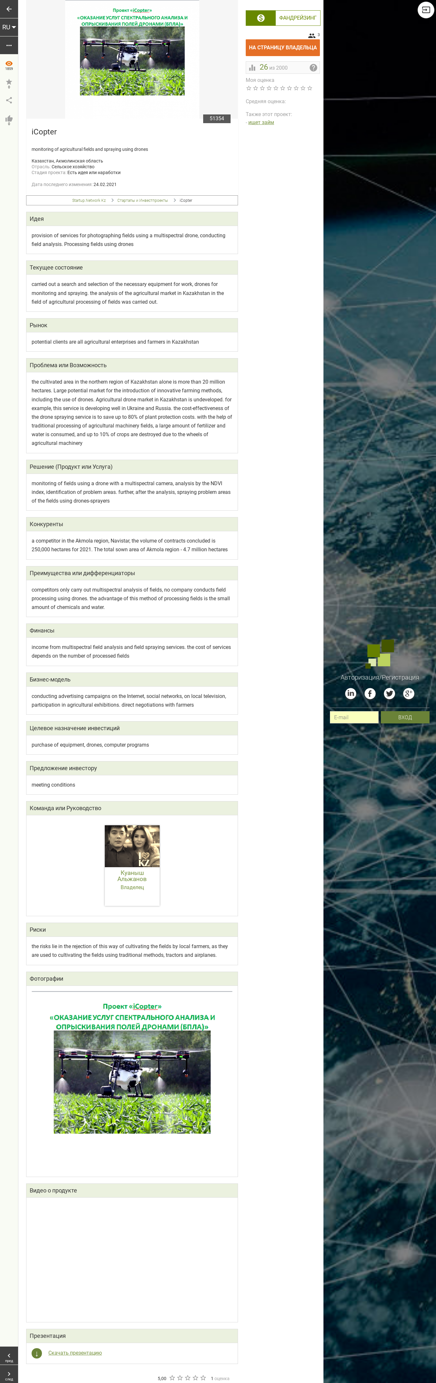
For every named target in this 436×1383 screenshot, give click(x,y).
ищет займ (261, 122)
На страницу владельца (284, 45)
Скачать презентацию (75, 1353)
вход (405, 717)
